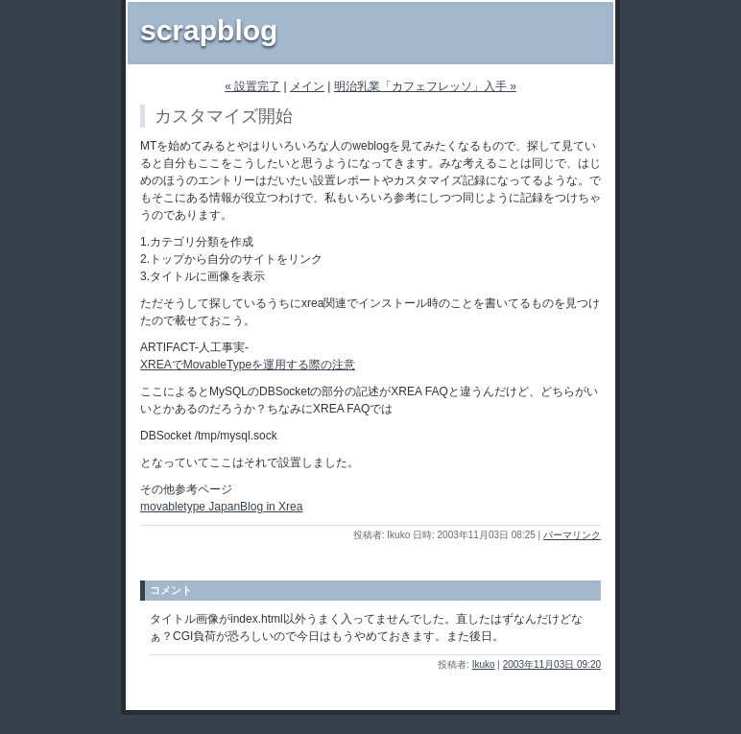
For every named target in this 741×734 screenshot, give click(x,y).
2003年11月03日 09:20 (552, 664)
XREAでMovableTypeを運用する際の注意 (247, 364)
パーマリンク (572, 535)
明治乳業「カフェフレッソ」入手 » (425, 86)
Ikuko (483, 664)
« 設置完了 (252, 86)
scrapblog (208, 30)
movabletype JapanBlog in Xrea (221, 506)
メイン (307, 86)
